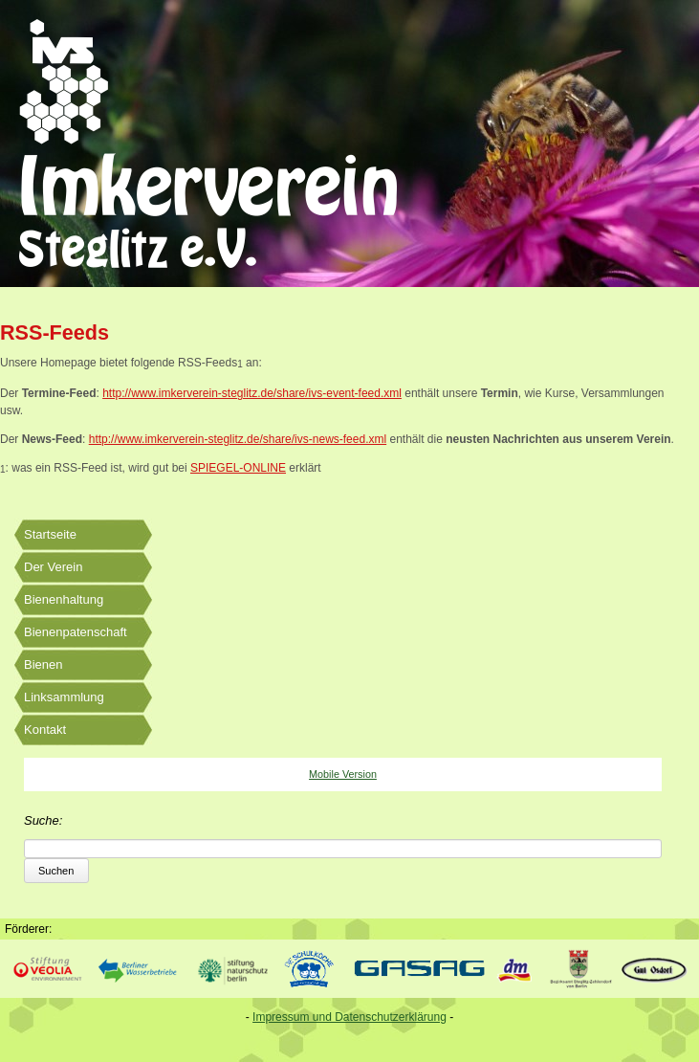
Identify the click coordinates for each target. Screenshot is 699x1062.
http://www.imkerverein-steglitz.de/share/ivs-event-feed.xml (252, 393)
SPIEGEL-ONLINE (238, 468)
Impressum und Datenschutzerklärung (349, 1017)
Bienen (43, 664)
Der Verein (53, 567)
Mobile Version (343, 774)
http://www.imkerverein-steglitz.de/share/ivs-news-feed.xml (237, 439)
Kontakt (45, 729)
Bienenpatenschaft (75, 632)
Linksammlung (64, 697)
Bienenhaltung (63, 599)
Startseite (50, 534)
